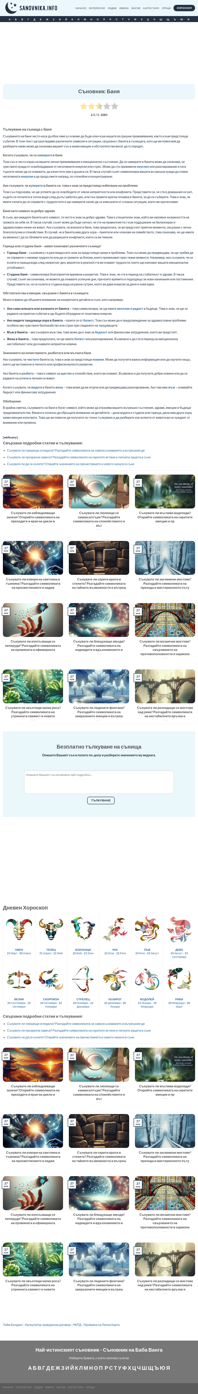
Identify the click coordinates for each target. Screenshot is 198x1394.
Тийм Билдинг (13, 1324)
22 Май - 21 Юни (83, 951)
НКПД (77, 1324)
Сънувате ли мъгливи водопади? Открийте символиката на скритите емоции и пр (165, 517)
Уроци (166, 8)
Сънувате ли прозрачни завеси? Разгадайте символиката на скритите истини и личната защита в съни (79, 457)
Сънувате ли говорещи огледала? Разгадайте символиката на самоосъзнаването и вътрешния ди (76, 450)
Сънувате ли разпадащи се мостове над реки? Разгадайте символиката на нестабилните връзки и (165, 712)
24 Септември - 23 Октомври (19, 1003)
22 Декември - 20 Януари (115, 1003)
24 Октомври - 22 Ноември (51, 1003)
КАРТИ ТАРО (151, 8)
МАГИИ (136, 8)
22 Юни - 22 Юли (115, 951)
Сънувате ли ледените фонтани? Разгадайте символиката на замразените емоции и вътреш (99, 712)
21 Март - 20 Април (19, 951)
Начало (80, 8)
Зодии (112, 8)
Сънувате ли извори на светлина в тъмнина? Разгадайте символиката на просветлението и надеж (33, 583)
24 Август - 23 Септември (179, 953)
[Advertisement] (99, 55)
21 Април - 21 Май (50, 951)
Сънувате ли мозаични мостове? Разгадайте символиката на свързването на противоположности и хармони (164, 647)
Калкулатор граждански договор (48, 1324)
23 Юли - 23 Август (147, 951)
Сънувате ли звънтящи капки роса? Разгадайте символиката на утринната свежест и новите (33, 712)
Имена (124, 8)
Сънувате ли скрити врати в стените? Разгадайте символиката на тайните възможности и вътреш (99, 583)
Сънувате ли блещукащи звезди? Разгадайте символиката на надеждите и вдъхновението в (99, 645)
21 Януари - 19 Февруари (147, 1003)
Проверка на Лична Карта (102, 1324)
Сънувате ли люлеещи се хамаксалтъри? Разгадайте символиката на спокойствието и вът (99, 519)
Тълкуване (101, 800)
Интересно (97, 8)
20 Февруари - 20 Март (179, 1003)
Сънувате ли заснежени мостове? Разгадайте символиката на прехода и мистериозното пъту (165, 583)
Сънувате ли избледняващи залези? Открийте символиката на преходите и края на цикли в (33, 517)
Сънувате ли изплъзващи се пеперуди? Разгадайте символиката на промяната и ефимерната (33, 645)
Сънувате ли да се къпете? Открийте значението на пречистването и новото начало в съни (70, 464)
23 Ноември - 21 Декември (83, 1003)
